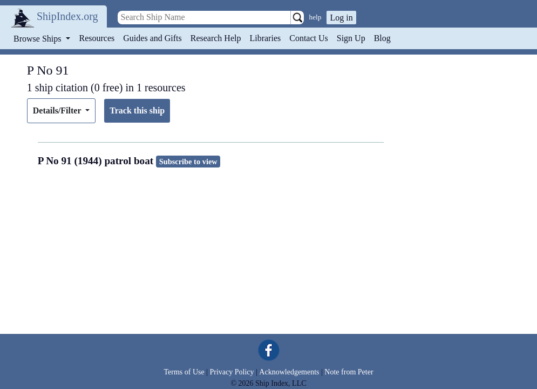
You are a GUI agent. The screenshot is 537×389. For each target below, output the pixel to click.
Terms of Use (184, 372)
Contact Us (308, 38)
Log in (341, 17)
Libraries (265, 38)
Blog (382, 38)
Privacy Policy (231, 372)
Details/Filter (58, 110)
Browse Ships (38, 38)
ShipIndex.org (67, 16)
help (315, 17)
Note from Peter (348, 372)
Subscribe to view (188, 161)
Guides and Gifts (152, 38)
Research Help (216, 38)
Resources (97, 38)
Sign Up (351, 38)
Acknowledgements (289, 372)
